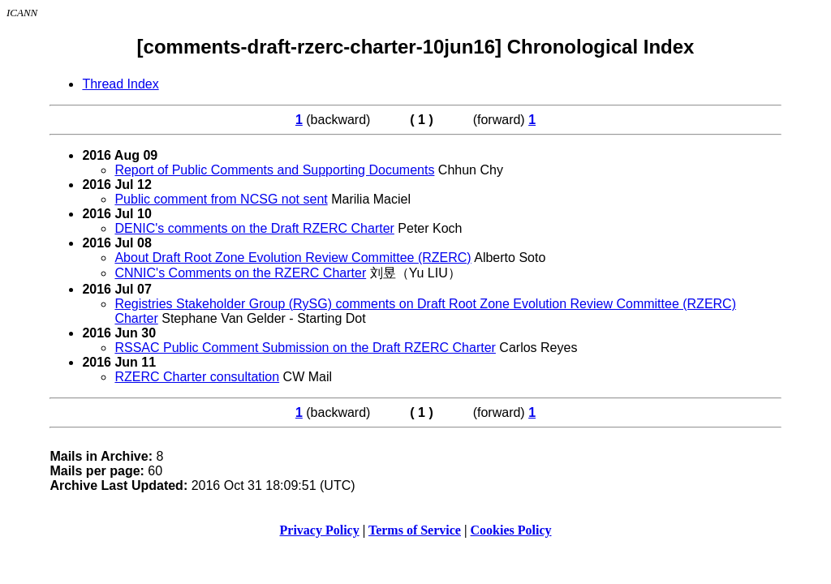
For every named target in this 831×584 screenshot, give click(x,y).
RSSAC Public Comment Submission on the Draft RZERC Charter (305, 347)
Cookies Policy (511, 530)
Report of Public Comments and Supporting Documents (274, 170)
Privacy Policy (320, 530)
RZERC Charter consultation (196, 377)
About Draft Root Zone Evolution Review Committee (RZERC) (292, 257)
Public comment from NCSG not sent (220, 199)
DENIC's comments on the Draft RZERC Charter (254, 228)
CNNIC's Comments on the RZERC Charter (240, 273)
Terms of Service (414, 530)
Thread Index (120, 84)
